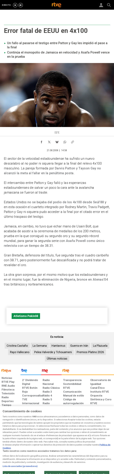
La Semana (40, 345)
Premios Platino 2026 (90, 352)
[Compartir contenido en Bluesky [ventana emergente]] (57, 141)
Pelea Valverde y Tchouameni (53, 352)
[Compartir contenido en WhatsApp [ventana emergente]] (65, 141)
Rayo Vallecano (19, 352)
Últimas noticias (57, 358)
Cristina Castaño (17, 345)
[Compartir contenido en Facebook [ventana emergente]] (41, 141)
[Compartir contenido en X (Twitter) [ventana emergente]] (49, 141)
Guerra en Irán (79, 345)
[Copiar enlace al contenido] (72, 141)
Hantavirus (58, 345)
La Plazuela (100, 345)
